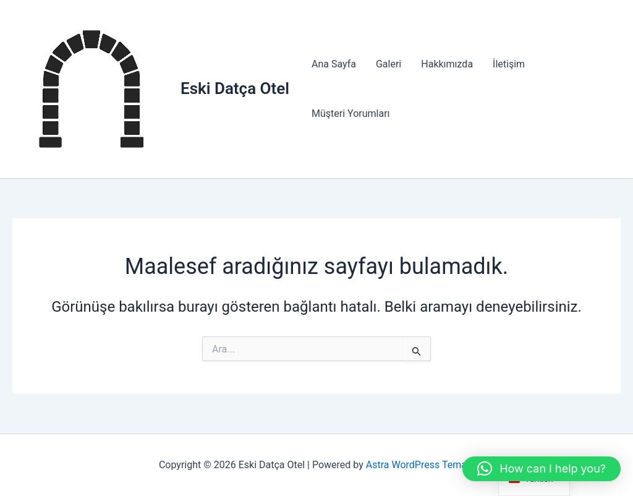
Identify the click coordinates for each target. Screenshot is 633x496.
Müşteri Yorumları (351, 113)
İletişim (509, 64)
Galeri (388, 64)
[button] (541, 468)
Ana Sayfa (334, 64)
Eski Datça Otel (235, 88)
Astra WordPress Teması (420, 465)
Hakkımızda (447, 64)
